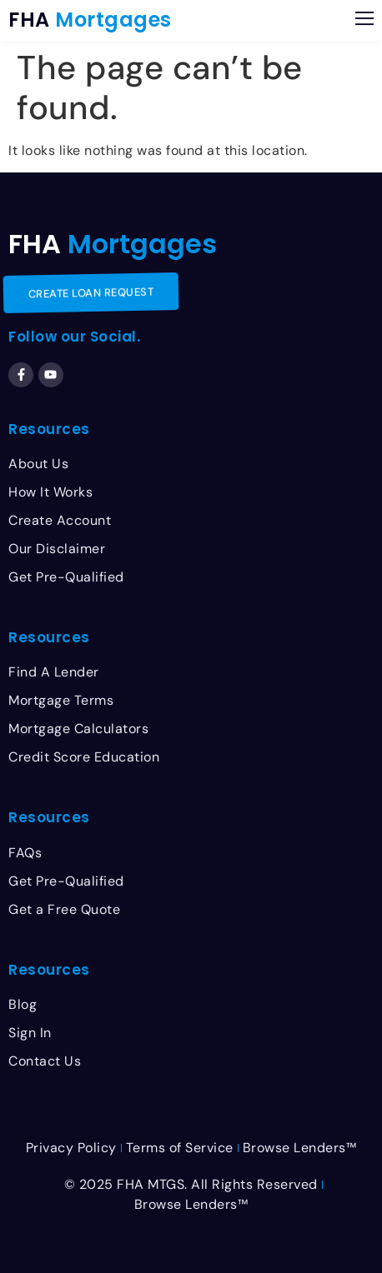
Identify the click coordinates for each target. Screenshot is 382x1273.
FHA (90, 19)
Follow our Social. (74, 337)
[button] (364, 20)
